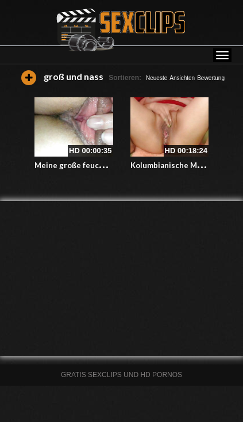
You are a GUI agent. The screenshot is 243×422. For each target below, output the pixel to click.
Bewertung (211, 78)
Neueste (156, 78)
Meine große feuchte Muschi (87, 165)
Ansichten (182, 78)
